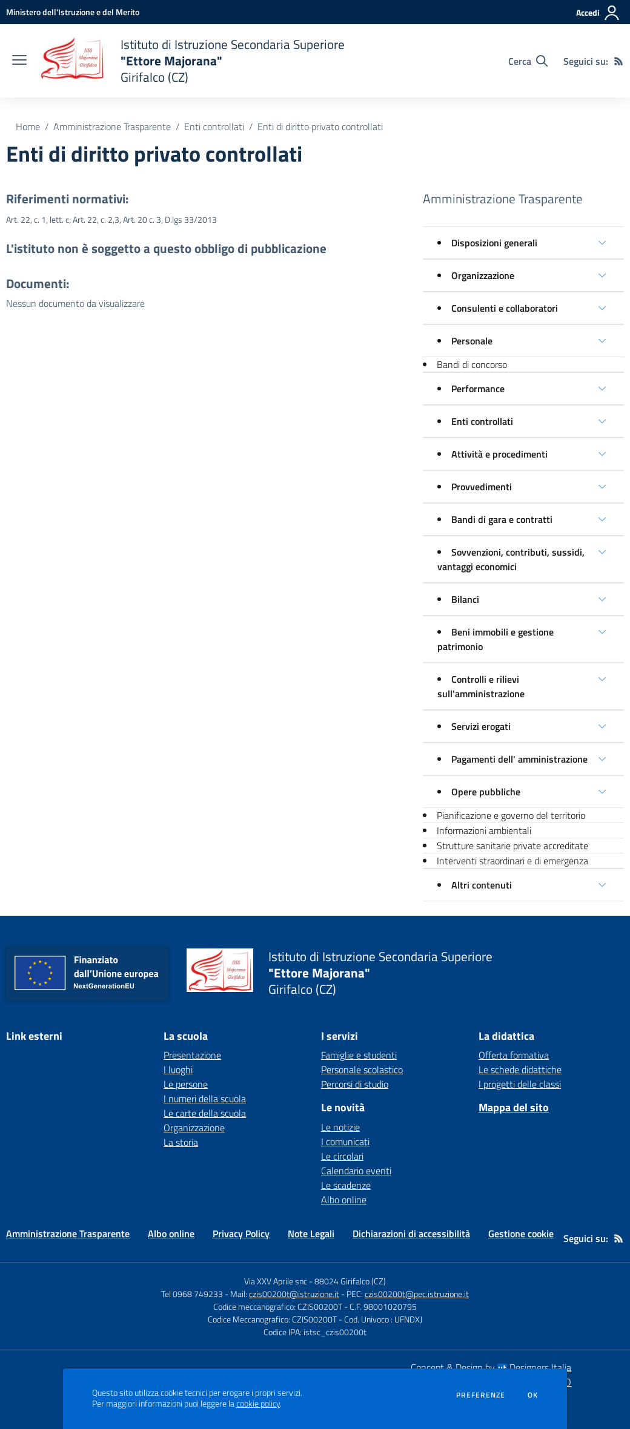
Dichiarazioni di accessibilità (411, 1233)
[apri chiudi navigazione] (19, 61)
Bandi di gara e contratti (501, 519)
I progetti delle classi (520, 1084)
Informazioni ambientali (484, 830)
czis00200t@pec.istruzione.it (417, 1293)
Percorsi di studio (354, 1084)
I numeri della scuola (205, 1098)
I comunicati (345, 1141)
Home (28, 126)
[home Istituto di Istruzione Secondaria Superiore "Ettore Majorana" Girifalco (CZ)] (192, 60)
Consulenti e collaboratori (504, 308)
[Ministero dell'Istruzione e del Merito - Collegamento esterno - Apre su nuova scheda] (72, 11)
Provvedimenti (481, 486)
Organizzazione (482, 275)
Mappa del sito (514, 1107)
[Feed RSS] (618, 61)
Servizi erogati (481, 726)
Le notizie (340, 1127)
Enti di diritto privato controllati (320, 126)
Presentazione (192, 1055)
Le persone (186, 1084)
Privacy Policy (241, 1233)
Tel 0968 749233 (192, 1293)
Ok (533, 1395)
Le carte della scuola (205, 1113)
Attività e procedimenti (499, 454)
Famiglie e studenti (359, 1055)
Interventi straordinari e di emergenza (512, 860)
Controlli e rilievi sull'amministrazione (481, 686)
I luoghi (178, 1069)
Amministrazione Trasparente (112, 126)
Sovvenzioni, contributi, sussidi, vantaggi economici (511, 559)
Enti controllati (214, 126)
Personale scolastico (362, 1069)
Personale (471, 340)
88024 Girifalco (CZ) (350, 1281)
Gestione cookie (521, 1233)
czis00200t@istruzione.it (294, 1293)
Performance (478, 388)
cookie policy (258, 1403)
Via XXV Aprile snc (275, 1281)
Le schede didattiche (520, 1069)
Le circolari (342, 1156)
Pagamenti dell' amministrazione (519, 759)
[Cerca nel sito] (528, 61)
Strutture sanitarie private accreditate (512, 845)
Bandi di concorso (472, 364)
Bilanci (465, 599)
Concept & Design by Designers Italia (491, 1367)
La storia (181, 1142)
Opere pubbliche (485, 791)
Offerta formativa (514, 1055)
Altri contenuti (481, 885)
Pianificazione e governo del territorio (511, 815)
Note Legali (311, 1233)
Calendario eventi (356, 1170)
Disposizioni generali (494, 242)
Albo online (343, 1199)
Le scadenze (346, 1185)
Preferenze (480, 1395)
